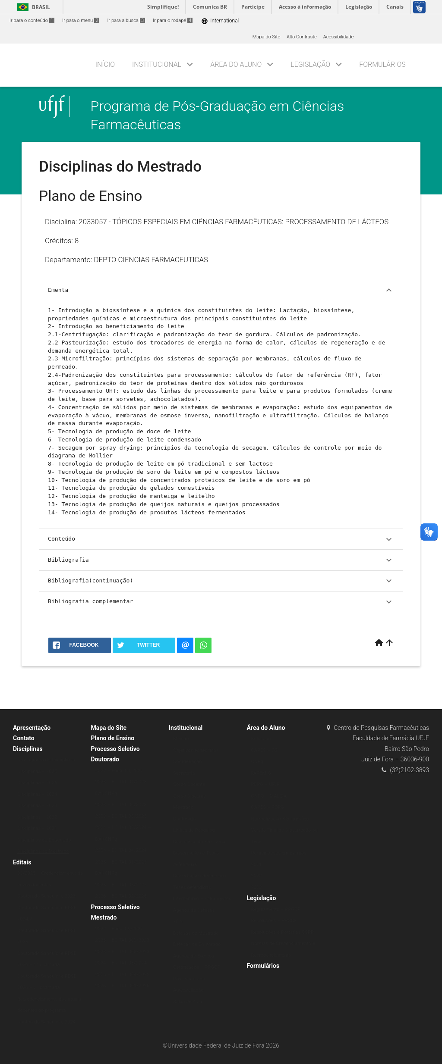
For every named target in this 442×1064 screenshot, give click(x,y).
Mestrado (183, 807)
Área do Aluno (236, 64)
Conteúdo (221, 539)
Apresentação (32, 727)
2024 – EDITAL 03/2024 (121, 963)
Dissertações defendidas (199, 876)
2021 (256, 864)
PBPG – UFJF (265, 784)
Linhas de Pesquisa (194, 830)
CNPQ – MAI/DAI (269, 796)
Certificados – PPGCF (196, 967)
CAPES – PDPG (267, 807)
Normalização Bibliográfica (280, 819)
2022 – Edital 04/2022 (119, 770)
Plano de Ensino (113, 738)
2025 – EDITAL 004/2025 (122, 974)
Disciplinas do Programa (199, 842)
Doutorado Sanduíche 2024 (46, 1022)
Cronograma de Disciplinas (46, 760)
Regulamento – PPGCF (275, 909)
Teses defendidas (192, 887)
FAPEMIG (261, 773)
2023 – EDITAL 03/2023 (121, 816)
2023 (256, 887)
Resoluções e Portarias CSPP (282, 932)
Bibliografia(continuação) (221, 581)
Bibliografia (221, 560)
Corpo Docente (189, 784)
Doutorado (184, 819)
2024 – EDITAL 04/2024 (121, 850)
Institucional (156, 64)
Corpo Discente (189, 796)
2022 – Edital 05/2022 (119, 929)
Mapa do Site (266, 37)
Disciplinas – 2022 (37, 817)
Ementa (221, 290)
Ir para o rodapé (173, 20)
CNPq (257, 761)
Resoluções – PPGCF (274, 920)
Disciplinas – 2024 (37, 794)
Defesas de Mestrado (196, 933)
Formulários (382, 64)
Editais (22, 862)
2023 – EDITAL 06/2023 (121, 804)
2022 (256, 876)
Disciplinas (28, 748)
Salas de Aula (187, 1002)
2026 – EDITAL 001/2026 (122, 986)
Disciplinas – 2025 (37, 771)
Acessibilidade (338, 37)
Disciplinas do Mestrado (43, 851)
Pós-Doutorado (189, 979)
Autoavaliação (188, 990)
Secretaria (184, 773)
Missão (181, 739)
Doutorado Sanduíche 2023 (46, 896)
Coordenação (187, 761)
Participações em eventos (279, 853)
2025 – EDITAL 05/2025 (121, 885)
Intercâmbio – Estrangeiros (202, 898)
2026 (178, 921)
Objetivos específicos (196, 750)
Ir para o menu (80, 20)
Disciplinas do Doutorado (44, 840)
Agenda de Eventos (193, 956)
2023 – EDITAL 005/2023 (122, 951)
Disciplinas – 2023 (37, 805)
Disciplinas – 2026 (37, 782)
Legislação (310, 64)
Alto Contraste (302, 37)
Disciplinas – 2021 (37, 828)
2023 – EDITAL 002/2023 (122, 940)
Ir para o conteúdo (31, 20)
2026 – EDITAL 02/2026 (121, 896)
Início (105, 64)
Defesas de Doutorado (197, 944)
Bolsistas (261, 739)
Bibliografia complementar (221, 602)
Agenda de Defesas (194, 910)
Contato (24, 738)
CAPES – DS (264, 750)
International (220, 21)
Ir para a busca (126, 20)
